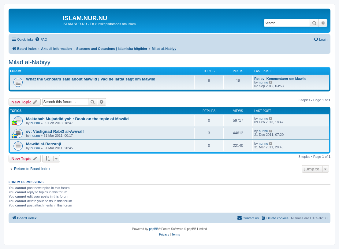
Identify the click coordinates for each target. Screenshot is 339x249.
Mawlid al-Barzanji (43, 144)
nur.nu (263, 82)
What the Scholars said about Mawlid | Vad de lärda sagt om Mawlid (90, 79)
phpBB (153, 229)
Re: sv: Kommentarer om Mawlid (280, 78)
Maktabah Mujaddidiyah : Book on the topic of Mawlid (77, 119)
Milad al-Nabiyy (29, 62)
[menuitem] (41, 39)
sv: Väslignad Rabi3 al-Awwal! (55, 131)
